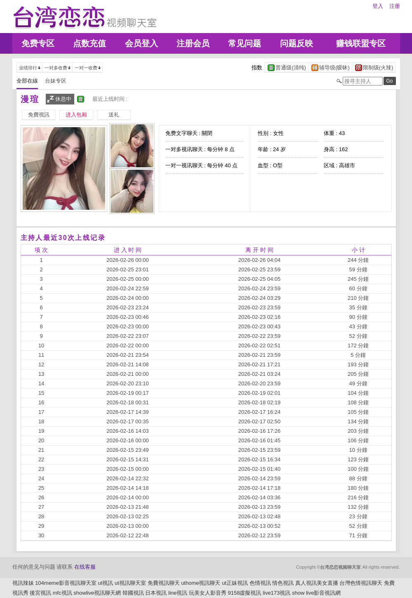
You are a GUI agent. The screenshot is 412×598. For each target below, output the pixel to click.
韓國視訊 (133, 593)
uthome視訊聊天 (200, 583)
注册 (394, 6)
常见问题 (244, 43)
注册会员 (193, 43)
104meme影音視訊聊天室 (66, 583)
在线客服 (85, 567)
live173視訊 (276, 593)
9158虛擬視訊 (244, 593)
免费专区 (37, 43)
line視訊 (177, 593)
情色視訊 (283, 583)
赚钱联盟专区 (361, 43)
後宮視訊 (40, 593)
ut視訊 (105, 583)
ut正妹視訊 (235, 583)
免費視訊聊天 (164, 583)
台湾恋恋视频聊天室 (340, 567)
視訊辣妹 (23, 583)
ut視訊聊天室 (130, 583)
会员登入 (141, 43)
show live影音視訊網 (316, 593)
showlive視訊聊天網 (97, 593)
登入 (377, 6)
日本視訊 (156, 593)
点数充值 (89, 43)
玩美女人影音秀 (207, 593)
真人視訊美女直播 (316, 583)
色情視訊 (260, 583)
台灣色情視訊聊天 (360, 583)
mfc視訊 (62, 593)
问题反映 (296, 43)
